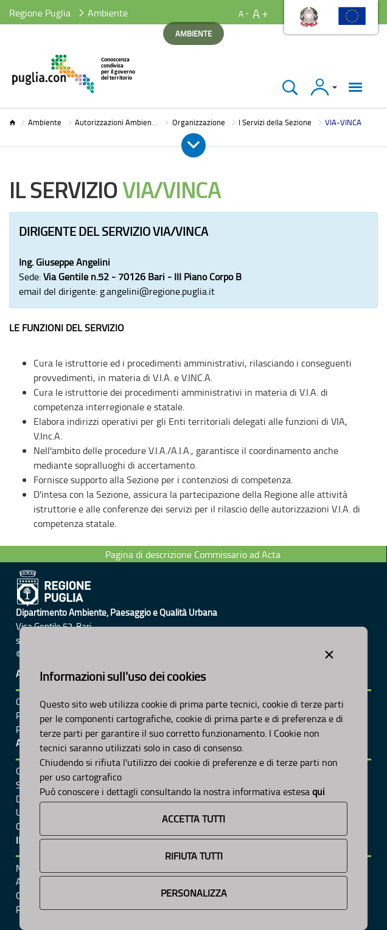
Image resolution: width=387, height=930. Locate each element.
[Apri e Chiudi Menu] (193, 145)
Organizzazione (198, 122)
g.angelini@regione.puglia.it (157, 291)
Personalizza (194, 893)
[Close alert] (329, 652)
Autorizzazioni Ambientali (118, 122)
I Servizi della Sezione (275, 122)
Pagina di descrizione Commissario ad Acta (193, 554)
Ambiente (44, 122)
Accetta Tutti (193, 818)
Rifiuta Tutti (194, 856)
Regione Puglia (40, 12)
